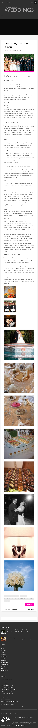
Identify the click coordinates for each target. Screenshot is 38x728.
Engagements (4, 662)
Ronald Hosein (17, 50)
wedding (8, 601)
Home (2, 646)
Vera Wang (30, 598)
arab (7, 596)
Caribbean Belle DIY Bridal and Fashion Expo (18, 630)
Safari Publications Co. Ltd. (7, 685)
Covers (3, 652)
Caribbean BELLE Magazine (7, 687)
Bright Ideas (4, 656)
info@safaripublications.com (11, 701)
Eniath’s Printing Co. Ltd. (7, 691)
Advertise (3, 654)
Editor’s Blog (4, 660)
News (2, 648)
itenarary (24, 596)
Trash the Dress (5, 670)
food (17, 596)
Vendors (3, 658)
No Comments (31, 609)
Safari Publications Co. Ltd (22, 717)
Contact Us (3, 672)
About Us (3, 650)
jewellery (8, 598)
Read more (30, 604)
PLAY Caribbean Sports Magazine (9, 689)
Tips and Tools (4, 668)
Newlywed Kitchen (5, 664)
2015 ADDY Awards (11, 637)
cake (12, 596)
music (14, 598)
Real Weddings (13, 609)
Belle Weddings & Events (7, 693)
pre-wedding (22, 598)
